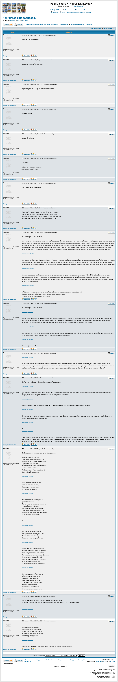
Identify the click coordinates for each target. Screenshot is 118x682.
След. (26, 20)
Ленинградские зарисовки (19, 17)
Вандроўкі (89, 24)
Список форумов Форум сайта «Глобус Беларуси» (41, 24)
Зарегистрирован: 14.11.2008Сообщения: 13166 (11, 50)
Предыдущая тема (96, 28)
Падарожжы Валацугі (77, 24)
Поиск (58, 10)
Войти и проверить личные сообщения (72, 12)
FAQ (52, 10)
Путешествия (64, 24)
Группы (78, 10)
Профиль (54, 12)
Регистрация (87, 10)
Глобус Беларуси (77, 6)
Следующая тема (108, 28)
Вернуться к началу (9, 56)
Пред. (12, 20)
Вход (88, 12)
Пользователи (68, 10)
